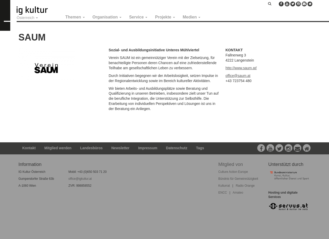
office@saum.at (237, 76)
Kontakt (29, 148)
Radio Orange (245, 185)
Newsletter (120, 148)
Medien (192, 17)
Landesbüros (91, 148)
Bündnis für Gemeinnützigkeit (238, 179)
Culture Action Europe (233, 172)
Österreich (27, 17)
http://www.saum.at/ (241, 68)
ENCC (222, 192)
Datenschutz (176, 148)
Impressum (147, 148)
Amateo (238, 192)
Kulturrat (224, 185)
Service (138, 17)
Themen (75, 17)
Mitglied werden (57, 148)
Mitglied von (230, 164)
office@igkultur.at (80, 179)
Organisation (106, 17)
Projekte (165, 17)
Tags (200, 148)
